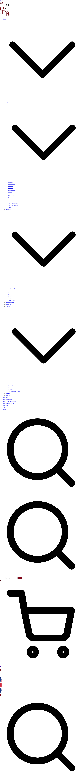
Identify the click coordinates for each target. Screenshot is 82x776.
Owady (10, 294)
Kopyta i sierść (11, 190)
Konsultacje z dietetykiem (9, 401)
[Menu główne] (0, 695)
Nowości (7, 395)
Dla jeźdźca (11, 385)
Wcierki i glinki (11, 300)
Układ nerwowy (12, 199)
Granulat (10, 182)
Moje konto (5, 405)
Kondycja (10, 188)
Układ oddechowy (12, 201)
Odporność (11, 196)
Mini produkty (11, 292)
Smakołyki (8, 304)
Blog (4, 407)
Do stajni (10, 389)
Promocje (7, 393)
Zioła (9, 207)
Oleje (9, 198)
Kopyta (10, 291)
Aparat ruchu (11, 184)
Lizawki (10, 192)
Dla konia (10, 387)
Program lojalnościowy (8, 403)
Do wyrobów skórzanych (14, 391)
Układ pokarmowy (12, 203)
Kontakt (5, 409)
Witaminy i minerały (13, 205)
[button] (42, 99)
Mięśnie (10, 194)
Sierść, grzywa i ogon (13, 296)
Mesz (6, 101)
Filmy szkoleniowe (7, 399)
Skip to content (4, 1)
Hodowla (10, 186)
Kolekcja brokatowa (13, 289)
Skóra (9, 298)
